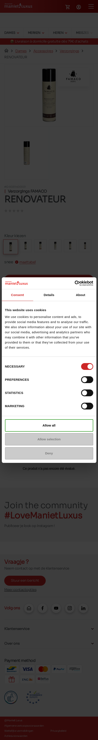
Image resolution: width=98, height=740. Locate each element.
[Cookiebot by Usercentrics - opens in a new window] (74, 283)
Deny (49, 453)
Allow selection (49, 439)
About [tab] (80, 295)
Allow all (49, 425)
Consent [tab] (17, 295)
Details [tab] (49, 295)
